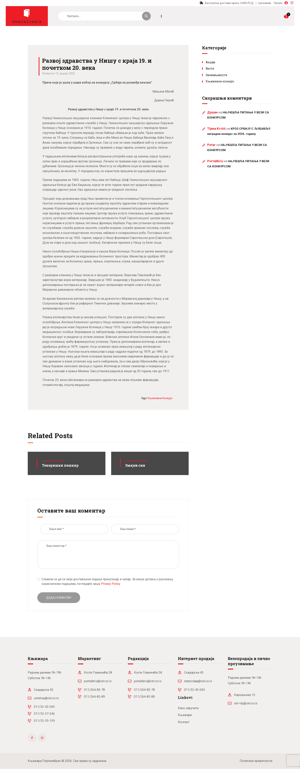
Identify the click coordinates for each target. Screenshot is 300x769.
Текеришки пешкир (60, 465)
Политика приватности (256, 761)
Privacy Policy (110, 584)
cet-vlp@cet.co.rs (245, 703)
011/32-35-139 (44, 721)
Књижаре (185, 715)
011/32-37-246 (44, 713)
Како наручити (188, 708)
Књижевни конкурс (52, 460)
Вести (210, 68)
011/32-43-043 (44, 707)
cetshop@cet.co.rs (46, 698)
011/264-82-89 (94, 696)
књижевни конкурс (160, 398)
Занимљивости (216, 75)
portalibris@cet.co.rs (98, 681)
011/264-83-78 (94, 690)
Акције (210, 62)
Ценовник (264, 3)
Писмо (278, 3)
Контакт (183, 722)
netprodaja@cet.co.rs (198, 681)
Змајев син (135, 465)
